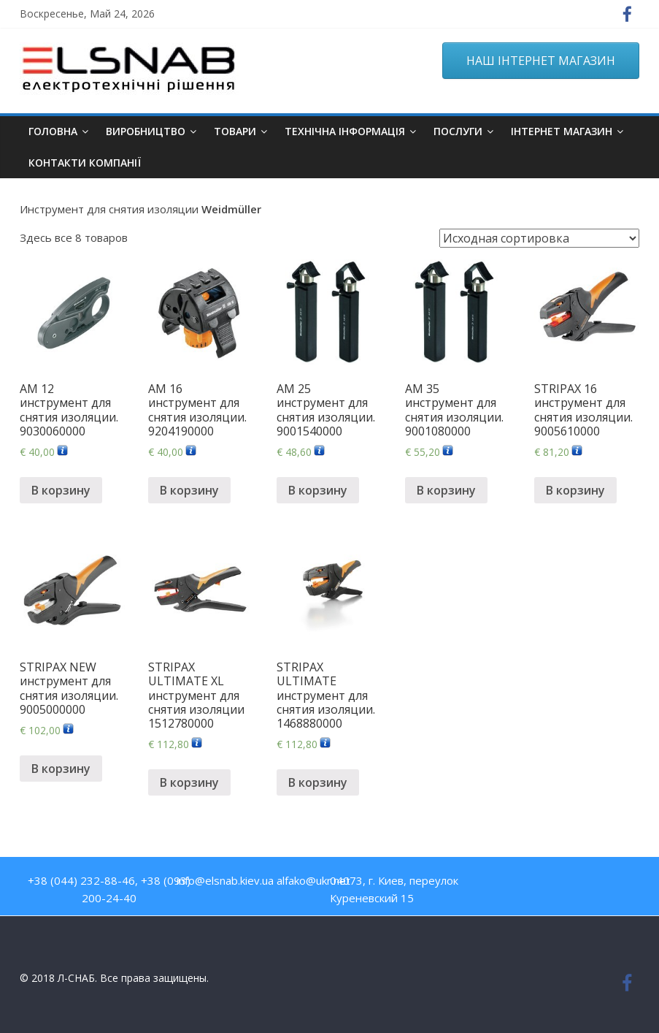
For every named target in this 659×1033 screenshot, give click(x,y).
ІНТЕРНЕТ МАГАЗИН (561, 131)
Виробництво (145, 131)
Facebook (506, 884)
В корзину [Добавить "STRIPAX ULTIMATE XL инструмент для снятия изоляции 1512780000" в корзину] (189, 782)
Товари (235, 131)
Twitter (569, 884)
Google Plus (600, 884)
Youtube (537, 884)
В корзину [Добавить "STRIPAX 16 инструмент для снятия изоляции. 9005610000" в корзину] (575, 490)
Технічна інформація (345, 131)
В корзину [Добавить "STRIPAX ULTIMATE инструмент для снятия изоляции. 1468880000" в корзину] (317, 782)
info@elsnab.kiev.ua (225, 880)
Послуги (457, 131)
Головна (52, 131)
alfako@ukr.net (313, 880)
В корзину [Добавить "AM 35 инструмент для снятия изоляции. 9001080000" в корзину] (446, 490)
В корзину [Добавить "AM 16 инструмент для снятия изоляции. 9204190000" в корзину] (189, 490)
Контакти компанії (84, 162)
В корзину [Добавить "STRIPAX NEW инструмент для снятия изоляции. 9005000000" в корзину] (60, 769)
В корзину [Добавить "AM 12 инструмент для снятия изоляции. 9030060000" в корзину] (60, 490)
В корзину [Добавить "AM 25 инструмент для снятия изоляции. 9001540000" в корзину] (317, 490)
